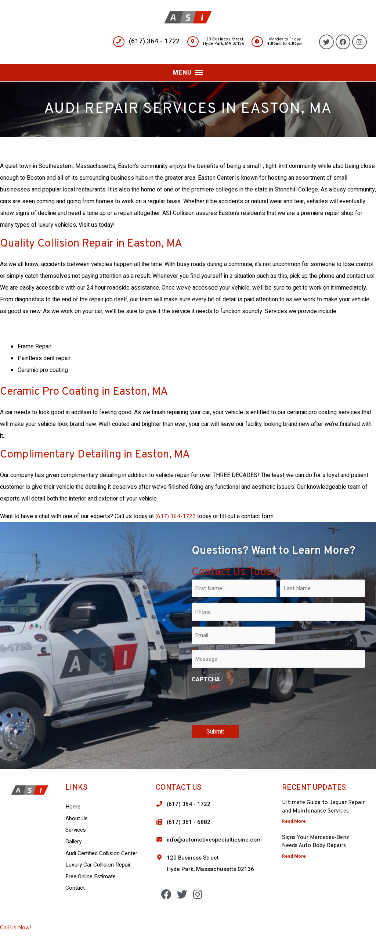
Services (76, 829)
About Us (77, 818)
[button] (188, 72)
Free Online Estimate (91, 876)
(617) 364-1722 (175, 516)
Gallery (74, 841)
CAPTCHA (206, 679)
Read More (294, 829)
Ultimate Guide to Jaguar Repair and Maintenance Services (315, 811)
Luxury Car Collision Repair (99, 864)
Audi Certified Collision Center (103, 853)
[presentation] (247, 702)
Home (73, 806)
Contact (75, 887)
